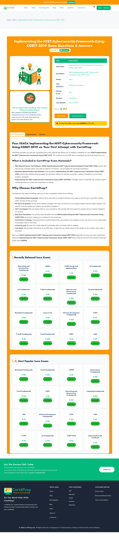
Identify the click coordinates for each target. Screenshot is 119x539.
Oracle (71, 498)
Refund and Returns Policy (103, 495)
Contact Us (81, 8)
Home (26, 8)
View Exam (24, 279)
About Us (70, 8)
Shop (33, 8)
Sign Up (106, 8)
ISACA (14, 20)
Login (100, 8)
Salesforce (72, 505)
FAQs (62, 8)
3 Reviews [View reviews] (64, 50)
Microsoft (71, 494)
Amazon (71, 501)
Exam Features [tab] (31, 134)
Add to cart (61, 116)
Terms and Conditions (101, 500)
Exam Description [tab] (17, 134)
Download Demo (77, 116)
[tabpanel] (59, 191)
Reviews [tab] (42, 134)
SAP (70, 491)
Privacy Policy (99, 491)
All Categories (44, 8)
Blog (54, 8)
